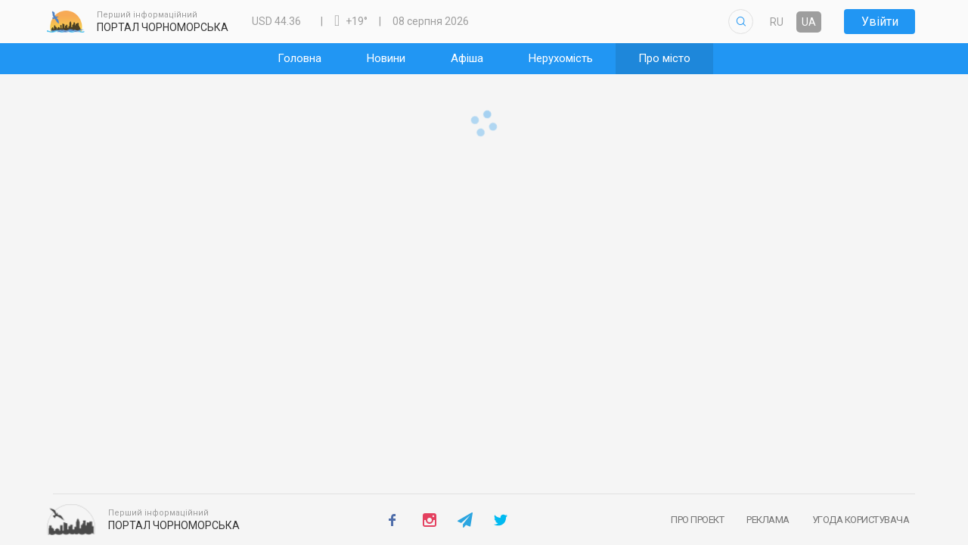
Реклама (768, 519)
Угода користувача (861, 519)
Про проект (697, 519)
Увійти (879, 21)
